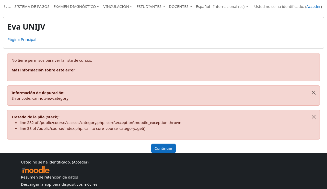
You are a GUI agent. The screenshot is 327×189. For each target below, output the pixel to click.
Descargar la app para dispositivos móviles (59, 184)
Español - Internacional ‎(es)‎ (220, 6)
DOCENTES (179, 6)
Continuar (163, 148)
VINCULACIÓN (116, 6)
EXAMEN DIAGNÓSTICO (74, 6)
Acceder (313, 6)
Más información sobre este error (43, 69)
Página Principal (21, 39)
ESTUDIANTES (148, 6)
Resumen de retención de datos (49, 177)
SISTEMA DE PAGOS (31, 6)
